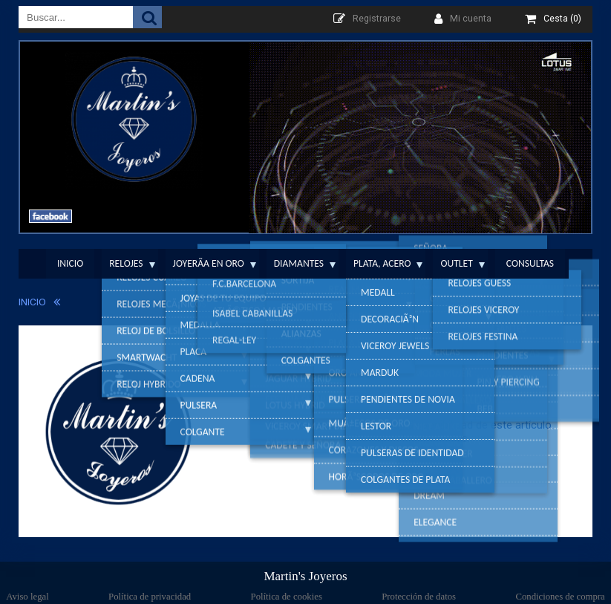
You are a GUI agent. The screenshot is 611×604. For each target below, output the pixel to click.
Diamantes (299, 263)
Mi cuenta (470, 18)
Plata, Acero (382, 263)
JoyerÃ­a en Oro (208, 263)
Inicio (70, 263)
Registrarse (377, 18)
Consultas (530, 263)
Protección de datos (419, 596)
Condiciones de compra (559, 596)
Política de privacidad (149, 596)
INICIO (32, 302)
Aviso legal (27, 596)
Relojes (126, 263)
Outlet (456, 263)
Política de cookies (286, 596)
